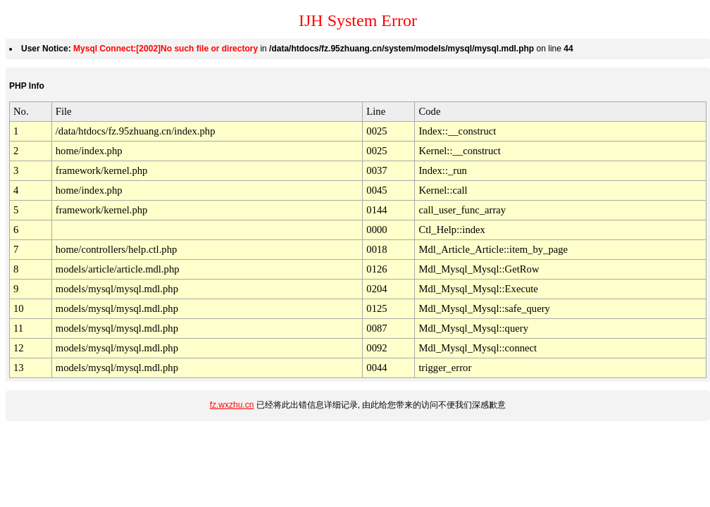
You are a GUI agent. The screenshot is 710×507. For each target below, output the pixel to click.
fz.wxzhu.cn (232, 405)
